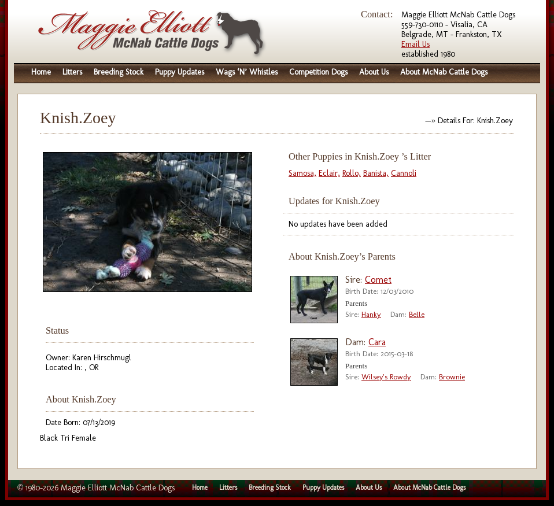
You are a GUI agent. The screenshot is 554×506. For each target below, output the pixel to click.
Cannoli (403, 173)
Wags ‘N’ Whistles (247, 72)
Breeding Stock (118, 72)
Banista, (376, 173)
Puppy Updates (179, 72)
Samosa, (302, 173)
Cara (377, 342)
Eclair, (329, 173)
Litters (72, 72)
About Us (374, 72)
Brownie (452, 376)
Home (41, 72)
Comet (378, 279)
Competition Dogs (318, 72)
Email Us (415, 44)
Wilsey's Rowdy (386, 376)
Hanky (371, 314)
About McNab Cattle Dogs (443, 72)
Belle (416, 314)
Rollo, (351, 173)
